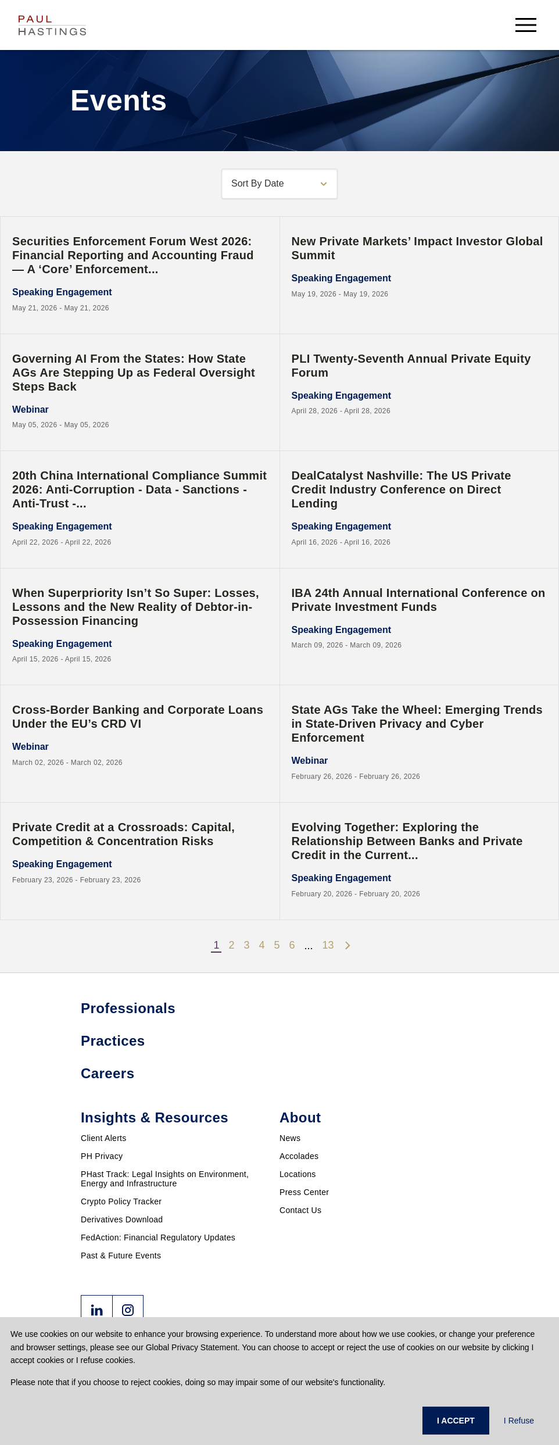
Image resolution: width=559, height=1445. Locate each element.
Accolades (299, 1156)
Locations (298, 1174)
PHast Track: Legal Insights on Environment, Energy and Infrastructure (165, 1178)
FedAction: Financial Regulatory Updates (158, 1237)
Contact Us (300, 1210)
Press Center (304, 1192)
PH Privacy (102, 1156)
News (290, 1138)
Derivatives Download (122, 1219)
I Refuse (519, 1420)
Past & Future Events (121, 1255)
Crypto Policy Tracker (121, 1201)
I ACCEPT (456, 1420)
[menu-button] (525, 24)
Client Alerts (104, 1138)
